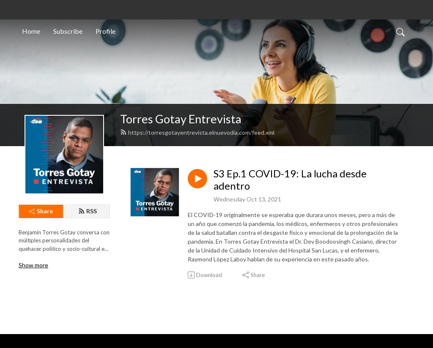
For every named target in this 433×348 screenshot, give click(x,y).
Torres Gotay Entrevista (180, 119)
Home (31, 31)
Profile (105, 31)
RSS (87, 211)
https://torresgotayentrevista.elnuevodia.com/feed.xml (197, 132)
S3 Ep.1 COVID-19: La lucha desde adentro (290, 180)
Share (41, 211)
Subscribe (67, 31)
